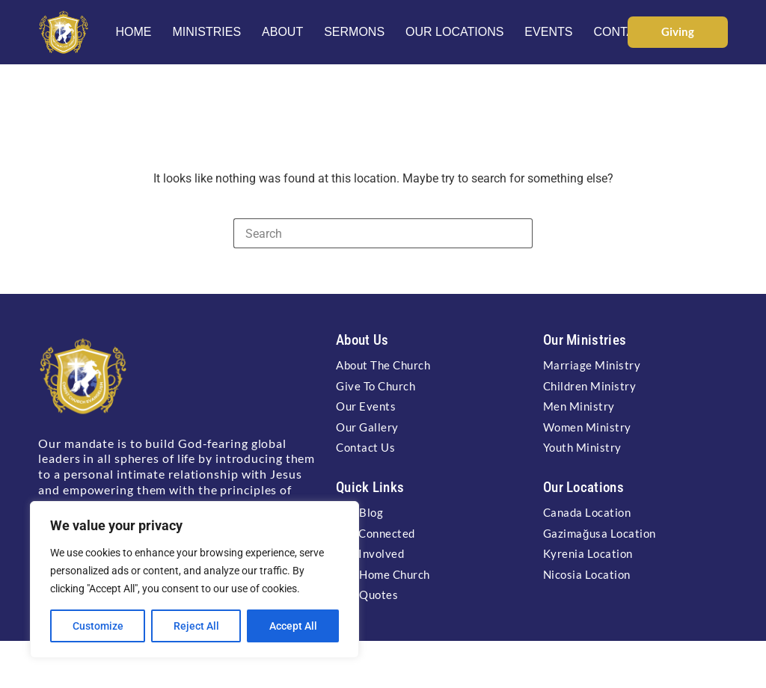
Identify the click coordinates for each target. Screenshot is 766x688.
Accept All (293, 626)
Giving (677, 31)
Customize (98, 626)
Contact (621, 31)
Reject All (196, 626)
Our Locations (454, 31)
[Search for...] (368, 233)
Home (133, 31)
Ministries (206, 31)
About (282, 31)
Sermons (354, 31)
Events (548, 31)
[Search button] (518, 233)
